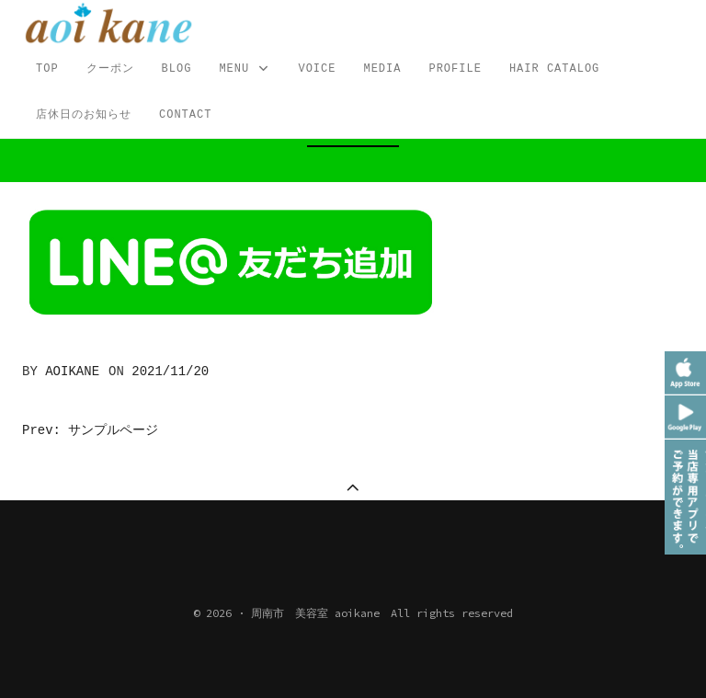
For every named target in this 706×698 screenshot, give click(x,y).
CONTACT (185, 115)
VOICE (317, 69)
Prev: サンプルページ (90, 430)
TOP (47, 69)
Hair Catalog (554, 69)
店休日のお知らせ (83, 115)
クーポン (110, 69)
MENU (244, 69)
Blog (177, 69)
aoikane (72, 371)
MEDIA (382, 69)
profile (454, 69)
